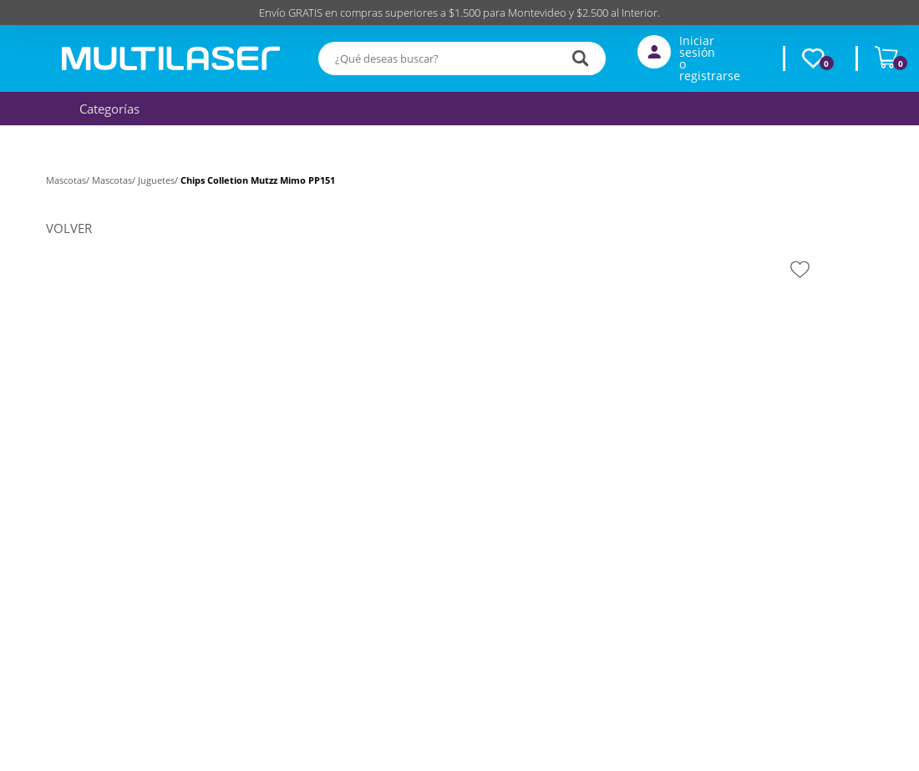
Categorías (105, 108)
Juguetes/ (159, 180)
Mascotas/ (69, 180)
